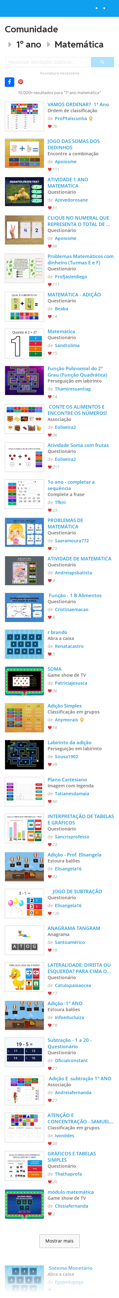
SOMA (55, 669)
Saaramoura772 (72, 541)
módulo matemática (71, 1192)
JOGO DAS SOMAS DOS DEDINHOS (74, 144)
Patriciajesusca (71, 683)
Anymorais (66, 720)
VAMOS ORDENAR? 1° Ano (78, 104)
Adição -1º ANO (65, 1003)
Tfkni (60, 502)
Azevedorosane (71, 200)
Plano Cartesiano (67, 779)
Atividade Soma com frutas (78, 445)
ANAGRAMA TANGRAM (75, 928)
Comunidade (31, 29)
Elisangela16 (68, 869)
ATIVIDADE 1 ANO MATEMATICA (68, 182)
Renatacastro (69, 646)
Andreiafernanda (73, 1092)
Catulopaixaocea (73, 985)
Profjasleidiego (71, 277)
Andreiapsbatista (73, 573)
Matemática (79, 44)
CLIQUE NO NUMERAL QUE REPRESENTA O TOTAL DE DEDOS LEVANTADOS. (79, 221)
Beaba (61, 309)
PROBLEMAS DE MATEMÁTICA (66, 523)
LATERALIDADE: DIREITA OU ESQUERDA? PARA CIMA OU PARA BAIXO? (80, 968)
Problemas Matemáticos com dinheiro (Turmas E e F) (81, 259)
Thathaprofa (68, 1174)
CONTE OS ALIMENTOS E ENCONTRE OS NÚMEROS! (77, 410)
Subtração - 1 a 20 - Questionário (70, 1043)
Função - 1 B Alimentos (75, 595)
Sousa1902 (66, 756)
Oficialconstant (71, 1060)
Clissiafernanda (71, 1206)
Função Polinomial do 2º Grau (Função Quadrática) (77, 371)
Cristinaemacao (72, 609)
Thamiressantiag (73, 389)
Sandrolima (67, 345)
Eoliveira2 (65, 427)
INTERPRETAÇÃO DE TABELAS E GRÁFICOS (81, 819)
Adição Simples (65, 705)
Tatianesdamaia (72, 794)
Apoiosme (65, 161)
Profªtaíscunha (71, 118)
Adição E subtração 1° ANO (79, 1078)
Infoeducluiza (69, 1017)
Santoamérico (70, 942)
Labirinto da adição (69, 742)
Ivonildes (64, 1136)
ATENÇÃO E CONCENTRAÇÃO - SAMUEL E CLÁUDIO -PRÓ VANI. (81, 1118)
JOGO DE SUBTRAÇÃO (75, 891)
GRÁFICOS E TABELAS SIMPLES (72, 1156)
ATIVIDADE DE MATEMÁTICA (79, 558)
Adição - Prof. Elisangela (75, 854)
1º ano (28, 44)
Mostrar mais (59, 1241)
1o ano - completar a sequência (72, 485)
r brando (57, 632)
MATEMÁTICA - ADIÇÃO (74, 294)
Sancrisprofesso (72, 837)
